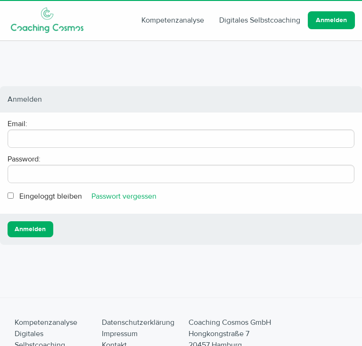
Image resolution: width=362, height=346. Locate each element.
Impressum (120, 333)
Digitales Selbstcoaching (259, 20)
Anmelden (331, 20)
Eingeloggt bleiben (50, 196)
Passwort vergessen (123, 196)
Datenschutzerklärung (138, 322)
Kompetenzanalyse (172, 20)
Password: (24, 159)
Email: (17, 124)
